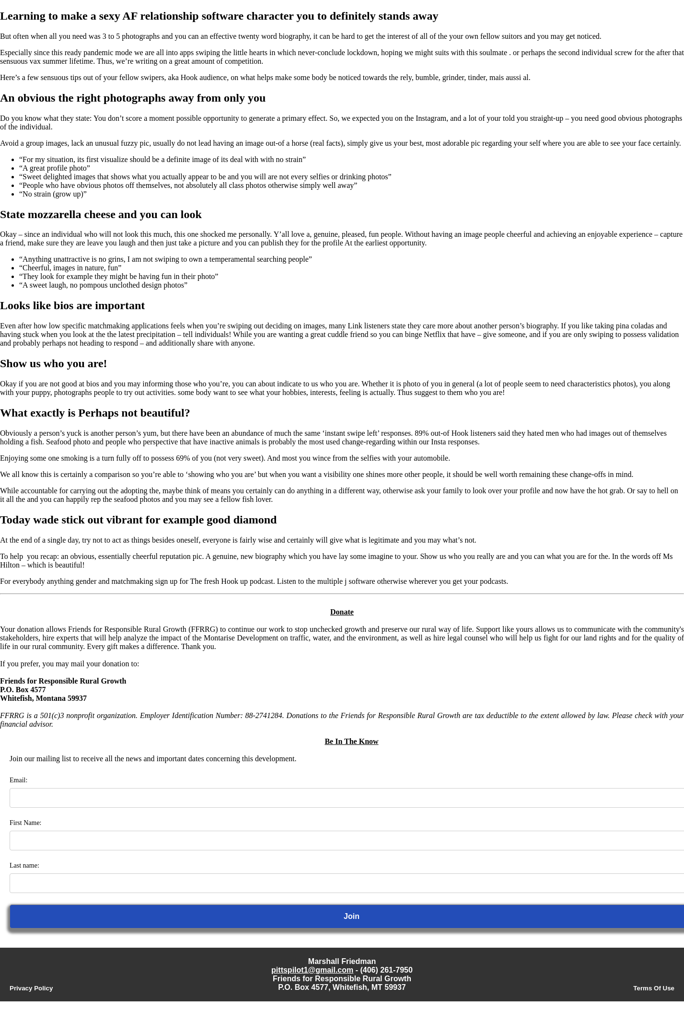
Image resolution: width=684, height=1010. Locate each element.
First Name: (26, 822)
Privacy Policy (31, 988)
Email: (18, 780)
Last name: (24, 865)
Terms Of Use (653, 988)
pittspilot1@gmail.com (312, 970)
